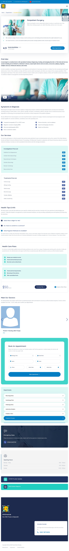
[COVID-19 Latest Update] (5, 479)
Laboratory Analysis (10, 409)
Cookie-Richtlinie (20, 547)
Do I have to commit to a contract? (14, 225)
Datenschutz (5, 547)
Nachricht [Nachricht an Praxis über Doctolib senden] (65, 19)
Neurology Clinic (10, 395)
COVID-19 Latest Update (15, 479)
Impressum (12, 547)
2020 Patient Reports (15, 486)
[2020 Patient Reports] (5, 487)
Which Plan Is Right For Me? (12, 220)
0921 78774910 (9, 1)
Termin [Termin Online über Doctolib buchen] (66, 16)
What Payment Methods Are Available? (15, 231)
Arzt (4, 332)
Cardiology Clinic (10, 400)
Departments (9, 12)
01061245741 (11, 442)
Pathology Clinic (9, 404)
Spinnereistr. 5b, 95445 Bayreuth (21, 1)
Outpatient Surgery (10, 418)
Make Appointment (34, 374)
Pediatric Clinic (9, 413)
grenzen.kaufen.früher (36, 1)
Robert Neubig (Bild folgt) (11, 331)
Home (3, 12)
